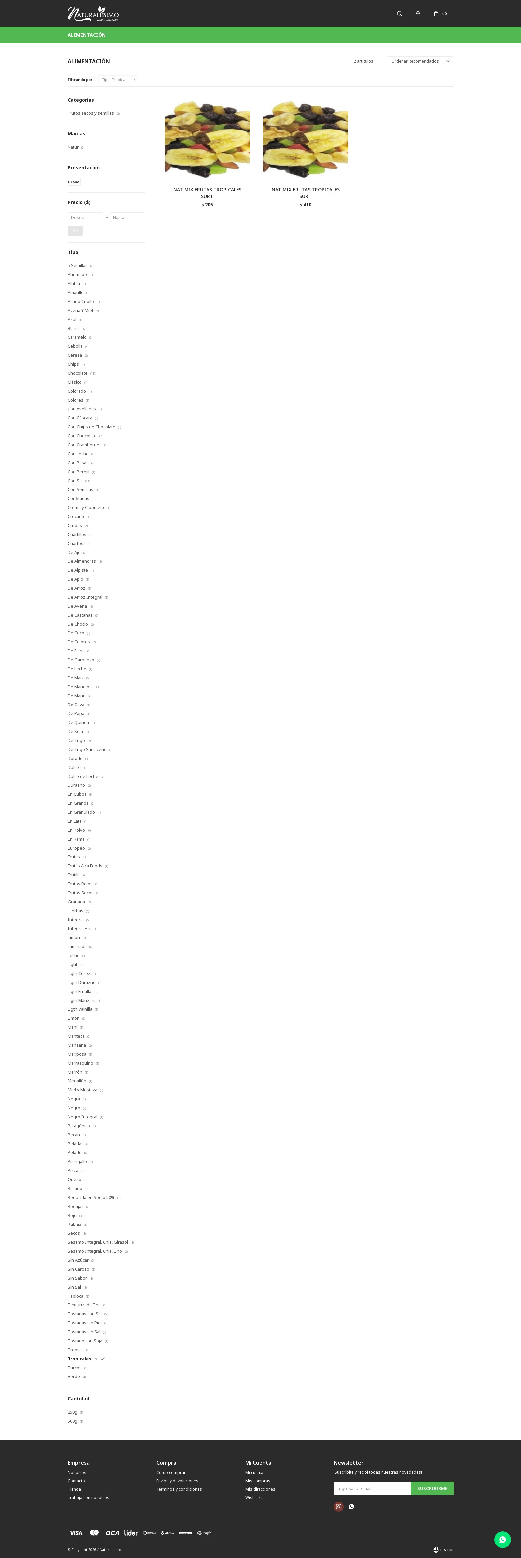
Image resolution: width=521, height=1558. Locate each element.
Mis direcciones (260, 1489)
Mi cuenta (254, 1472)
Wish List (253, 1497)
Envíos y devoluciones (177, 1481)
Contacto (76, 1481)
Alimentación (87, 35)
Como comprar (171, 1472)
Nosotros (77, 1472)
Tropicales (116, 79)
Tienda (74, 1489)
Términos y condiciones (179, 1489)
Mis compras (257, 1481)
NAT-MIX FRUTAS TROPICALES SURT (207, 192)
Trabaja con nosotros (88, 1497)
